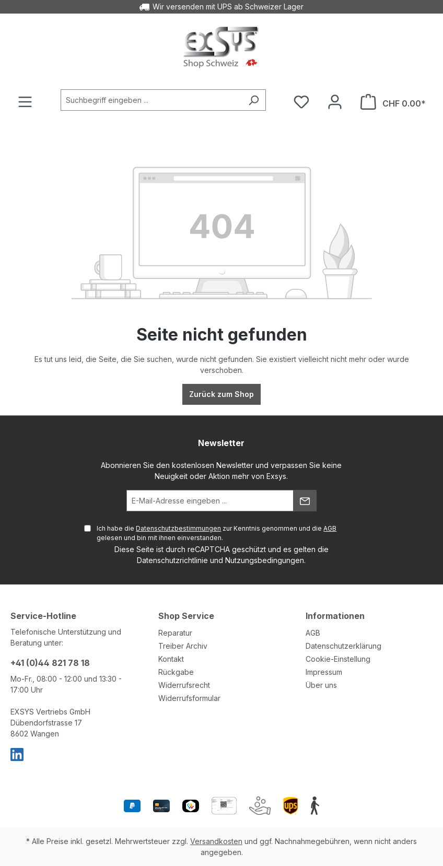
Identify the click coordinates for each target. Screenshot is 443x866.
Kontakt (171, 658)
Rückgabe (176, 672)
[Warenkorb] (393, 101)
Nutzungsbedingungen (264, 560)
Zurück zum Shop (221, 394)
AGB (329, 528)
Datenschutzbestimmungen (178, 528)
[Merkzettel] (301, 101)
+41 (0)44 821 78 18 (50, 663)
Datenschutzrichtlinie (172, 560)
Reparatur (175, 632)
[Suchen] (253, 100)
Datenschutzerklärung (343, 645)
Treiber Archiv (182, 645)
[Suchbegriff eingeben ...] (151, 100)
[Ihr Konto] (334, 101)
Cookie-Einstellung (338, 658)
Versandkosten (216, 841)
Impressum (324, 672)
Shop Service (186, 616)
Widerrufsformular (189, 698)
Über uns (321, 685)
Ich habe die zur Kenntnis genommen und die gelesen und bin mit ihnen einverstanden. (216, 533)
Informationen (335, 616)
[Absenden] (305, 500)
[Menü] (25, 101)
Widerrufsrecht (184, 685)
